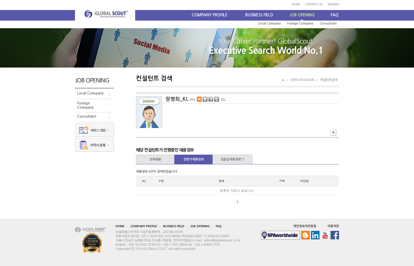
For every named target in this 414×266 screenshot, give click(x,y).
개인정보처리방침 (304, 226)
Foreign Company (300, 23)
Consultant (328, 23)
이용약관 (333, 226)
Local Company (269, 23)
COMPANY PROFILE (209, 15)
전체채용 (155, 159)
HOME (120, 226)
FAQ (334, 15)
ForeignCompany (85, 105)
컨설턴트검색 (328, 80)
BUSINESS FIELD (259, 15)
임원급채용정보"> (232, 159)
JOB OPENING (302, 15)
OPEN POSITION (302, 80)
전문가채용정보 (194, 159)
